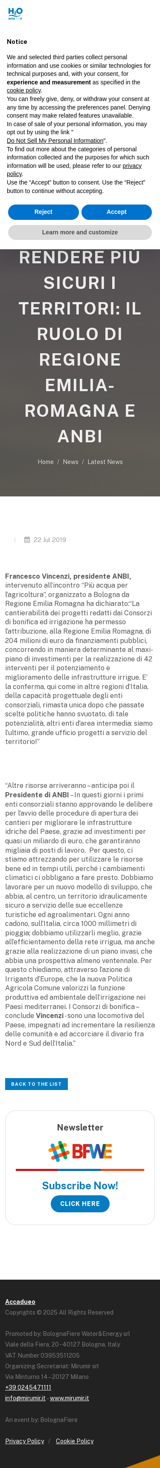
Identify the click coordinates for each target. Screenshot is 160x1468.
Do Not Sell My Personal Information (55, 140)
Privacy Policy (24, 1441)
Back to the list (36, 1084)
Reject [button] (43, 211)
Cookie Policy (74, 1441)
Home (46, 462)
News (71, 462)
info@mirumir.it (25, 1398)
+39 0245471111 (28, 1387)
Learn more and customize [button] (80, 232)
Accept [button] (117, 211)
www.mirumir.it (69, 1398)
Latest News (105, 462)
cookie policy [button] (24, 90)
